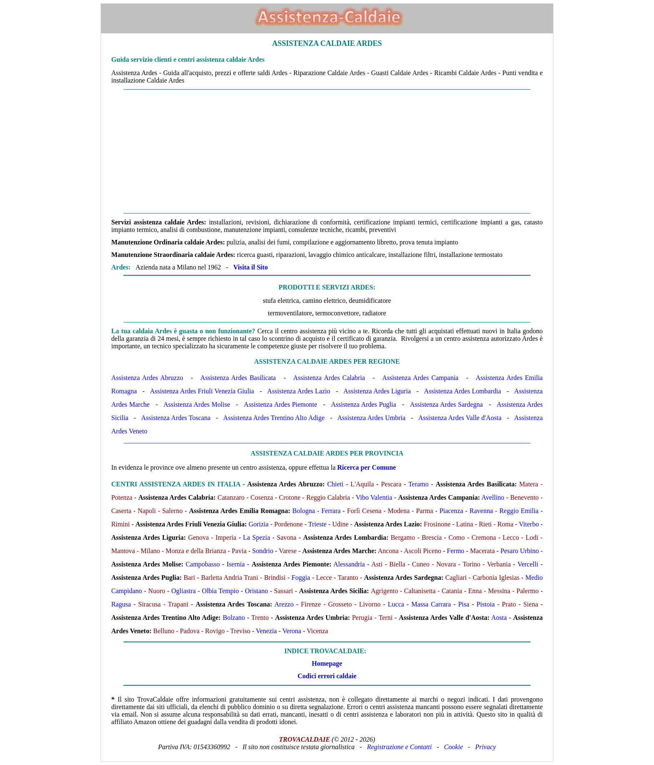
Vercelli (528, 564)
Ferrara (330, 510)
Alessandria (349, 564)
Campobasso (203, 564)
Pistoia (485, 604)
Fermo (455, 550)
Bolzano (234, 617)
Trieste (317, 524)
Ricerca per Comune (366, 467)
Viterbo (529, 524)
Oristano (256, 590)
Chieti (335, 484)
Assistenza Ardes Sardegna (446, 404)
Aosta (499, 617)
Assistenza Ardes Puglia (363, 404)
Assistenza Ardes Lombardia (462, 391)
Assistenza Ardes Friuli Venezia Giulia (202, 391)
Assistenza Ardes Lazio (298, 391)
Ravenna (481, 510)
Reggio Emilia (518, 510)
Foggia (301, 577)
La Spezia (256, 537)
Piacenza (451, 510)
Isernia (235, 564)
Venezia (266, 630)
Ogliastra (183, 590)
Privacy (485, 746)
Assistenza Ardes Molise (197, 404)
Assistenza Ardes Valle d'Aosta (460, 417)
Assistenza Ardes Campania (420, 377)
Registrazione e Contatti (399, 746)
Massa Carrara (431, 604)
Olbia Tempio (220, 590)
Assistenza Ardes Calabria (329, 377)
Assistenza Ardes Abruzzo (147, 377)
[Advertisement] (327, 151)
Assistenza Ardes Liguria (377, 391)
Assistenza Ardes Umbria (371, 417)
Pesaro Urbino (520, 550)
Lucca (396, 604)
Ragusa (121, 604)
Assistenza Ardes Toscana (175, 417)
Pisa (463, 604)
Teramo (418, 484)
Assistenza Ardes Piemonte (280, 404)
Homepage (327, 663)
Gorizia (259, 524)
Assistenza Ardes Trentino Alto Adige (273, 417)
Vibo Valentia (374, 497)
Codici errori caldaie (326, 675)
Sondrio (263, 550)
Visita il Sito (250, 267)
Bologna (303, 510)
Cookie (453, 746)
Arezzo (284, 604)
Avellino (492, 497)
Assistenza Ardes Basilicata (238, 377)
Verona (291, 630)
